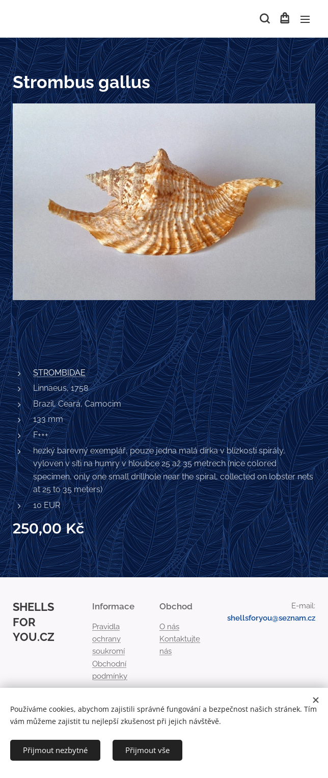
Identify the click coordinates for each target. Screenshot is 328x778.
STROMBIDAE (59, 373)
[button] (264, 19)
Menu (305, 19)
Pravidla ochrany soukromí (108, 639)
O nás (169, 626)
